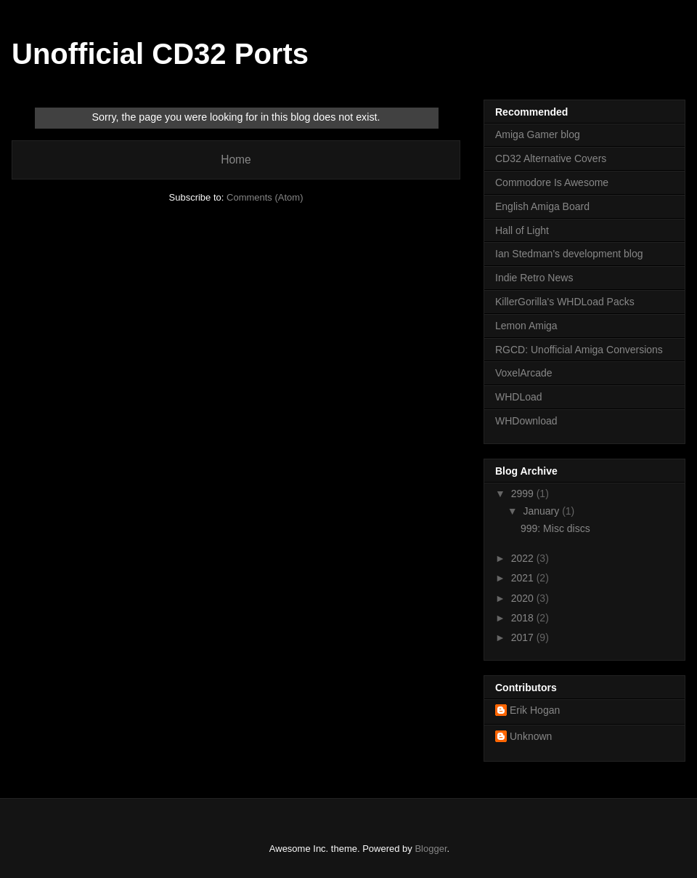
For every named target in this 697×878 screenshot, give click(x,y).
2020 (524, 598)
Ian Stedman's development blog (569, 253)
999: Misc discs (555, 528)
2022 (524, 558)
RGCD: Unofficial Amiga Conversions (579, 349)
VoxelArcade (524, 373)
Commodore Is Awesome (551, 182)
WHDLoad (518, 397)
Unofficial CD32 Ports (160, 54)
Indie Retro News (534, 277)
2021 (524, 578)
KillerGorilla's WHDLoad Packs (565, 301)
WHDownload (526, 421)
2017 (524, 637)
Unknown (531, 736)
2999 (524, 493)
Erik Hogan (535, 710)
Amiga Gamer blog (537, 134)
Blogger (431, 848)
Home (236, 159)
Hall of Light (522, 230)
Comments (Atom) (265, 197)
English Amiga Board (542, 206)
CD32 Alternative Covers (550, 158)
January (542, 511)
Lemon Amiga (526, 325)
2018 (524, 618)
